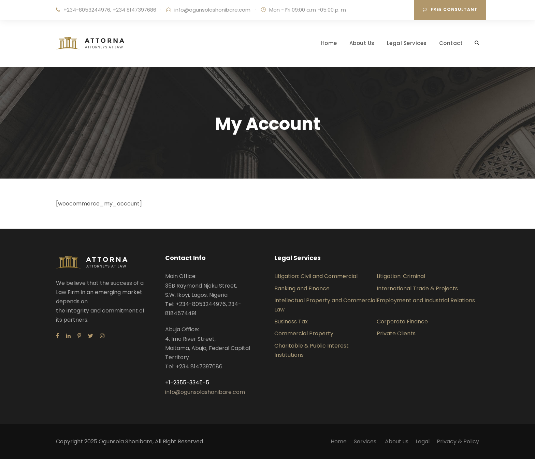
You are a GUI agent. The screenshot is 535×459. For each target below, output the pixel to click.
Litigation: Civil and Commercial (316, 276)
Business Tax (291, 321)
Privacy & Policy (458, 441)
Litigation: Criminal (401, 276)
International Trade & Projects (417, 288)
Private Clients (396, 333)
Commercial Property (303, 333)
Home (329, 43)
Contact (451, 43)
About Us (362, 43)
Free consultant (450, 9)
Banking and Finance (302, 288)
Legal (423, 441)
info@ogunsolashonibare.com (212, 9)
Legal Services (407, 43)
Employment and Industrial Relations (426, 300)
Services (366, 441)
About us (396, 441)
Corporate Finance (402, 321)
